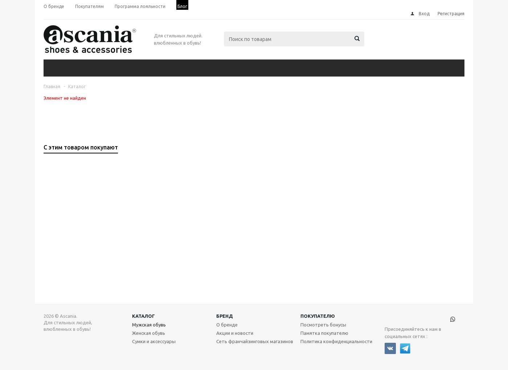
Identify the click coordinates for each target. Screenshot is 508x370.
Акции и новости (234, 333)
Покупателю (317, 315)
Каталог (143, 315)
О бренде (227, 324)
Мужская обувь (149, 324)
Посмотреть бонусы (323, 324)
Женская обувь (148, 333)
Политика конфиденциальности (336, 341)
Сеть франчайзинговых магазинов (254, 341)
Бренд (224, 315)
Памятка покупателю (324, 333)
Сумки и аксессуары (154, 341)
